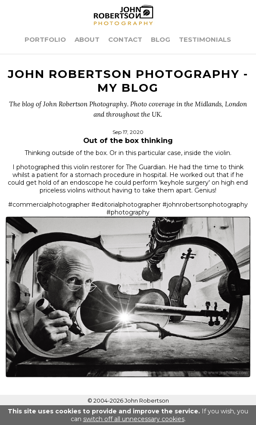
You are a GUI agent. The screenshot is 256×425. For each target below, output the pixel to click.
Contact (125, 39)
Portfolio (45, 39)
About (87, 39)
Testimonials (205, 39)
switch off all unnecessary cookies (133, 419)
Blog (160, 39)
